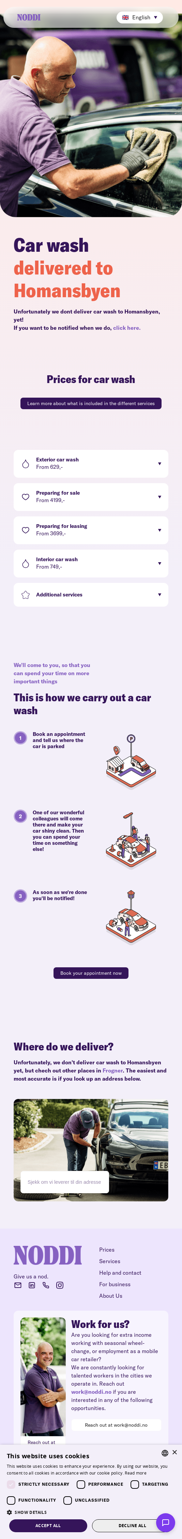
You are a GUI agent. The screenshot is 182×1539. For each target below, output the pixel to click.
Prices (107, 1249)
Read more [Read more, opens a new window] (136, 1473)
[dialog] (91, 1492)
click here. (127, 327)
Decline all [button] (132, 1525)
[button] (140, 17)
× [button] (174, 1452)
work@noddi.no (91, 1391)
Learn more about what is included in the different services (91, 403)
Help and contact (120, 1272)
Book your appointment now (91, 973)
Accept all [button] (48, 1525)
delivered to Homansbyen (67, 278)
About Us (110, 1295)
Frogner (113, 1070)
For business (115, 1284)
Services (109, 1261)
